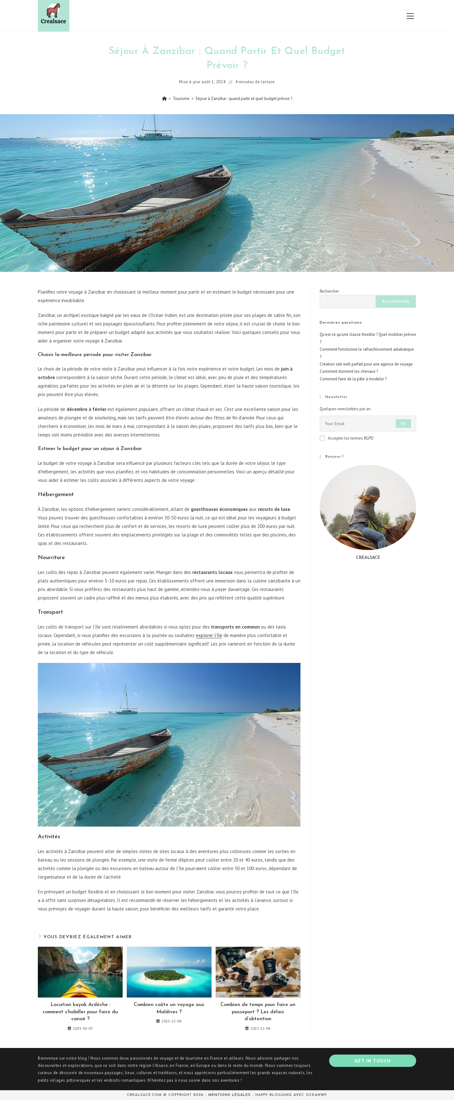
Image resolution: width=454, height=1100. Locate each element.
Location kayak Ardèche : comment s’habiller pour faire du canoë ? (80, 1011)
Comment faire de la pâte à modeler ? (353, 379)
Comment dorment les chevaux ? (349, 371)
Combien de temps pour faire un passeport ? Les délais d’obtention (257, 1011)
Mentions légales (229, 1095)
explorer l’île (209, 635)
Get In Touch (373, 1061)
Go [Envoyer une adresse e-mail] (403, 423)
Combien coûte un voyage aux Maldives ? (169, 1008)
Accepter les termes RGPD (347, 438)
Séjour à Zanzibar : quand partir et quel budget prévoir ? (243, 98)
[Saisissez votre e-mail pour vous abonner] (368, 423)
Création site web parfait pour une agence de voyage (366, 364)
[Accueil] (164, 98)
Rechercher (329, 291)
